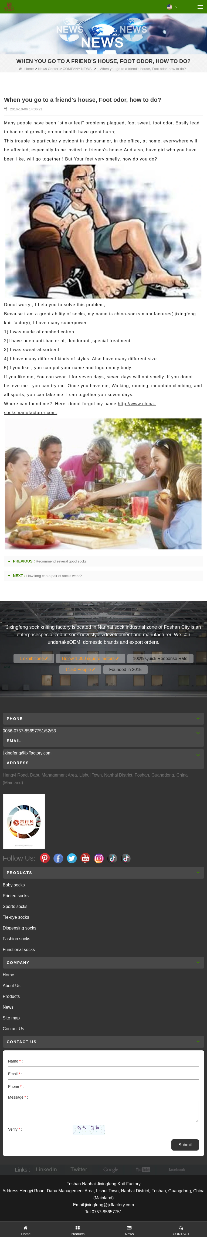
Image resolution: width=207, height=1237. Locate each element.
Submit (185, 1144)
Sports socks (15, 906)
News (8, 1007)
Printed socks (16, 895)
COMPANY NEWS (77, 69)
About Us (12, 985)
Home (26, 69)
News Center (48, 69)
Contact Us (13, 1028)
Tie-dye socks (16, 917)
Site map (11, 1018)
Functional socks (19, 949)
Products (11, 996)
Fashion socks (16, 939)
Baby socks (14, 885)
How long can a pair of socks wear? (54, 576)
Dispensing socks (19, 928)
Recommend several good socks (61, 561)
